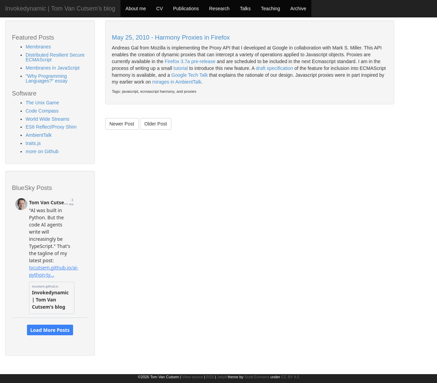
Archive (298, 8)
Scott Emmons (256, 377)
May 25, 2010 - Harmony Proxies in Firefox (171, 37)
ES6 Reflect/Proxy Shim (51, 127)
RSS (210, 377)
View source (192, 377)
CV (159, 8)
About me (136, 8)
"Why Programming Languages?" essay (47, 78)
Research (219, 8)
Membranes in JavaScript (53, 68)
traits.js (33, 143)
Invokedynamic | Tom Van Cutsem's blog (60, 8)
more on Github (42, 151)
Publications (186, 8)
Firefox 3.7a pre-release (190, 61)
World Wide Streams (47, 119)
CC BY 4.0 (290, 377)
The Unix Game (42, 102)
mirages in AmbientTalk (176, 82)
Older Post (155, 124)
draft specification (274, 68)
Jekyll (222, 377)
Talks (245, 8)
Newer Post (122, 124)
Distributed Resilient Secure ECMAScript (55, 57)
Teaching (270, 8)
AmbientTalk (39, 135)
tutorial (180, 68)
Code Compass (42, 111)
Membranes (38, 46)
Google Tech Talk (189, 75)
